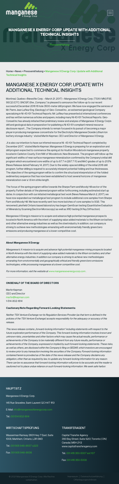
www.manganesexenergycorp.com (66, 271)
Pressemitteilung (59, 44)
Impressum (73, 476)
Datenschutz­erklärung (92, 476)
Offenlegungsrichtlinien (85, 480)
